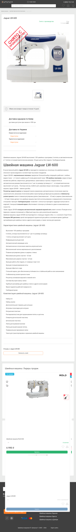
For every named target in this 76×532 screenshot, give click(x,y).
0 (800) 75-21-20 (69, 2)
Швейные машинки (8, 11)
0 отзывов (63, 23)
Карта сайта (54, 528)
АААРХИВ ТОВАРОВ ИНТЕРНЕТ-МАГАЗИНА (30, 11)
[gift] (66, 397)
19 (8, 448)
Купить (36, 458)
